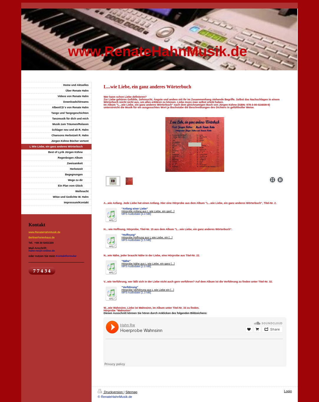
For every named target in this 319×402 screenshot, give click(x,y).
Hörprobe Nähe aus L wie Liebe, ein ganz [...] (148, 263)
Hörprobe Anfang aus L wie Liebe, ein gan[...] (148, 211)
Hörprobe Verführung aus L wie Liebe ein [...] (148, 289)
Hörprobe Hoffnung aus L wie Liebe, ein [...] (147, 237)
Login (288, 391)
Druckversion (111, 392)
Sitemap (131, 392)
